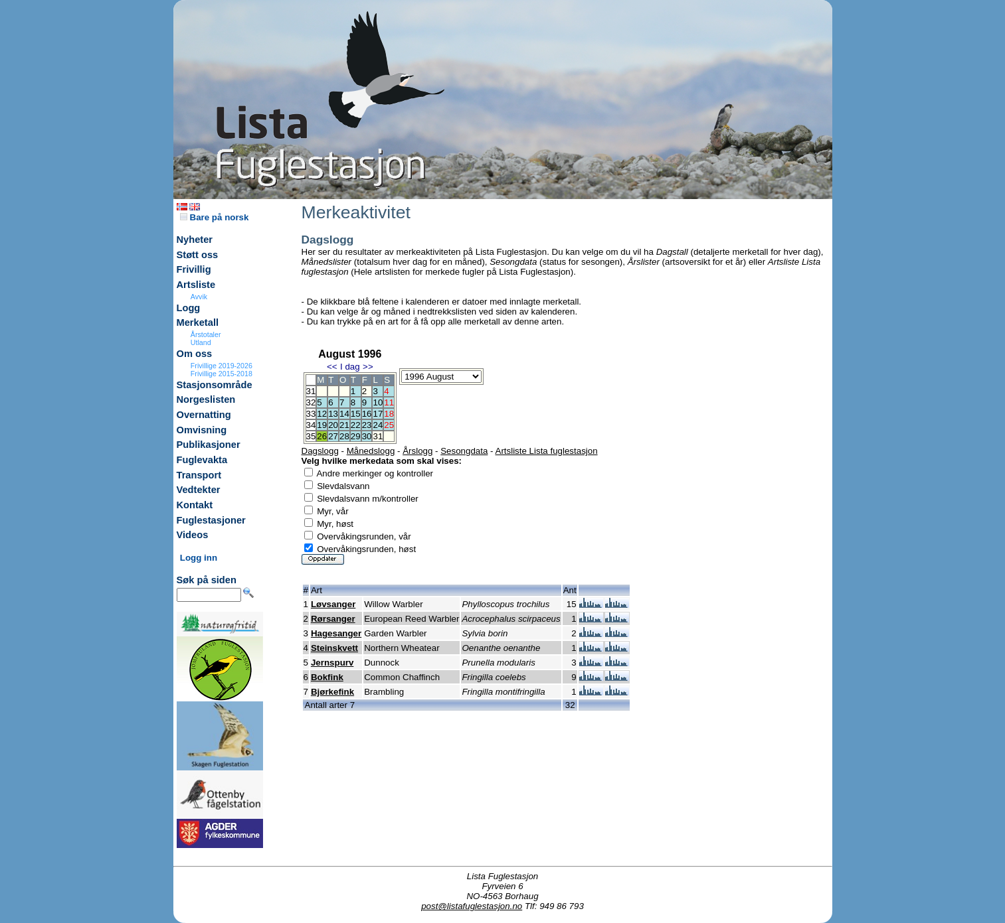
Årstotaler (206, 334)
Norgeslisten (206, 399)
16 (367, 414)
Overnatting (204, 414)
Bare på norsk (214, 217)
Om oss (195, 353)
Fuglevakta (202, 460)
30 (367, 436)
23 (367, 425)
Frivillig (194, 269)
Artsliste (196, 284)
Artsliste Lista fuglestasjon (547, 451)
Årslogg (417, 451)
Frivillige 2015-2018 (221, 374)
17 (378, 414)
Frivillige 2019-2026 (221, 366)
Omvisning (202, 430)
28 (344, 436)
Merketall (198, 322)
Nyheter (195, 239)
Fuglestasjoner (211, 520)
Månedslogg (371, 451)
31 (378, 436)
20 (333, 425)
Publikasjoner (208, 444)
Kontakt (195, 505)
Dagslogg (320, 451)
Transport (199, 475)
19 (322, 425)
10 (378, 402)
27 (333, 436)
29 (356, 436)
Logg (189, 308)
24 (378, 425)
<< (332, 367)
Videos (193, 535)
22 (356, 425)
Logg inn (198, 558)
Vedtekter (199, 489)
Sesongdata (464, 451)
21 (344, 425)
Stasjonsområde (214, 385)
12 (322, 414)
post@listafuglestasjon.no (471, 906)
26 (322, 436)
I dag (350, 367)
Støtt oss (198, 254)
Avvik (199, 297)
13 (333, 414)
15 (356, 414)
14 (344, 414)
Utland (201, 342)
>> (368, 367)
